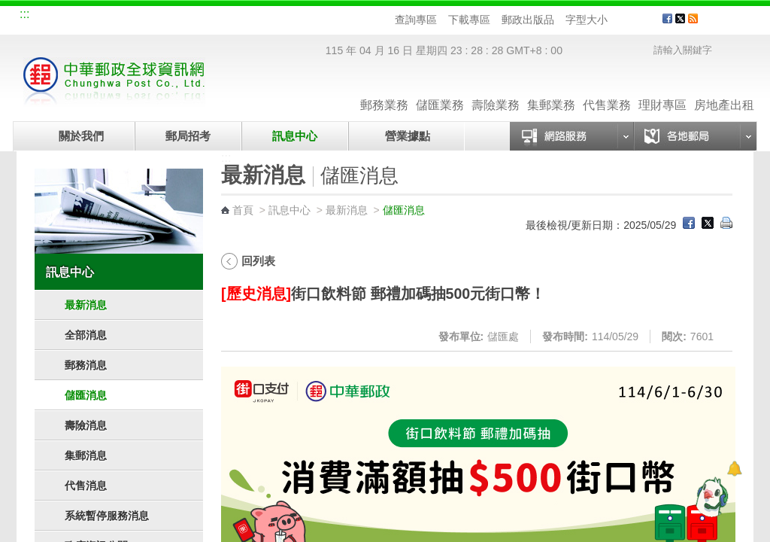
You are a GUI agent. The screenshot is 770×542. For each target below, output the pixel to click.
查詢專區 (416, 20)
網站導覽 (52, 16)
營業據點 (406, 135)
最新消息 (86, 305)
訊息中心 (294, 135)
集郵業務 (551, 90)
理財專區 (662, 90)
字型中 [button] (631, 20)
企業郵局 (103, 16)
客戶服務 (732, 24)
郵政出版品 (528, 20)
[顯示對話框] (734, 468)
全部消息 (86, 335)
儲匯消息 (86, 395)
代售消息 (86, 486)
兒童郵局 (203, 16)
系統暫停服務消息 (107, 516)
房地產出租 (724, 90)
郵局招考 (188, 135)
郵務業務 (384, 90)
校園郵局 (153, 16)
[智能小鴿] (710, 496)
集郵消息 (86, 455)
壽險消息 (86, 425)
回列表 (258, 260)
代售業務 (607, 90)
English (306, 16)
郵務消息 (86, 365)
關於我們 (81, 135)
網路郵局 (254, 16)
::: (24, 14)
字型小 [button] (617, 20)
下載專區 (469, 20)
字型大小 (586, 20)
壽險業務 (495, 90)
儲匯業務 (440, 90)
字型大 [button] (645, 20)
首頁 (242, 210)
